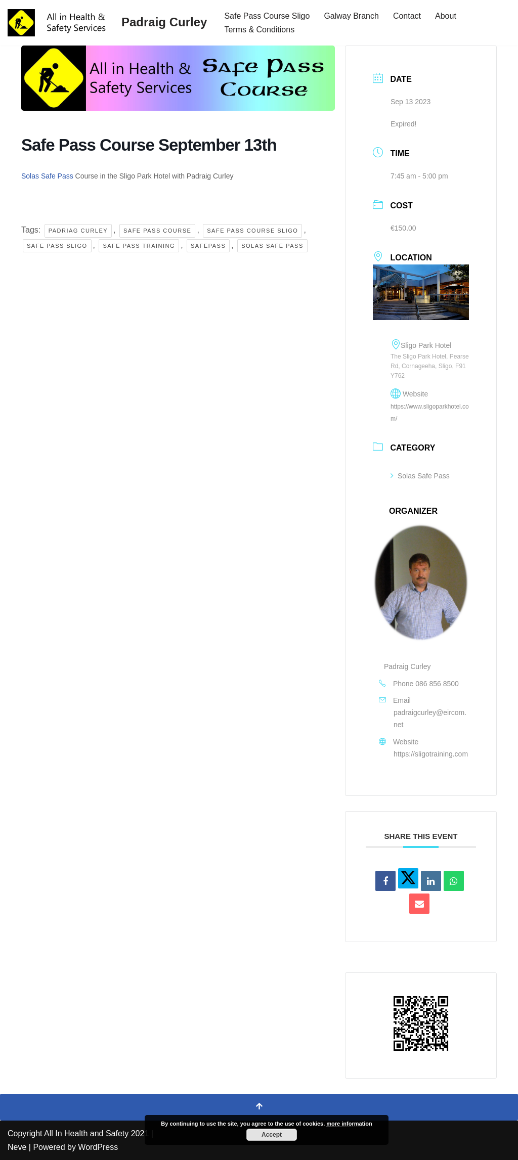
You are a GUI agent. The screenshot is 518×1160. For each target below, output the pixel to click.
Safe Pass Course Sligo (267, 16)
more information (349, 1124)
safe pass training (139, 246)
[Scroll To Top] (259, 1107)
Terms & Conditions (259, 29)
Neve (17, 1147)
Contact (407, 16)
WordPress (98, 1147)
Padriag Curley (78, 231)
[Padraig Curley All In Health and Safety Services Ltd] (107, 22)
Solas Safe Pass (47, 176)
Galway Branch (351, 16)
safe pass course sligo (252, 231)
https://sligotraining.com (431, 754)
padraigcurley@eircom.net (430, 718)
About (445, 16)
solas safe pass (272, 246)
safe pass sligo (57, 246)
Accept (272, 1134)
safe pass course (157, 231)
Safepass (208, 246)
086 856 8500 (437, 684)
